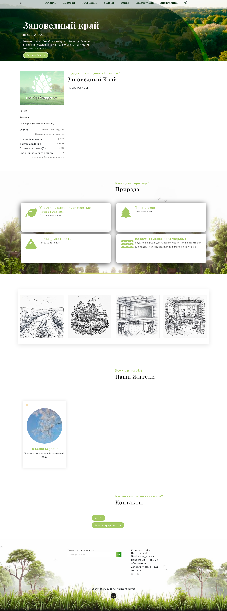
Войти (125, 3)
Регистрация (145, 3)
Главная (50, 3)
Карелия (24, 117)
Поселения (89, 3)
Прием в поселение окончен (49, 134)
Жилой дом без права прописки (48, 157)
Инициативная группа (53, 130)
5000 (61, 148)
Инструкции (169, 3)
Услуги (109, 3)
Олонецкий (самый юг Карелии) (37, 124)
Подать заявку (36, 55)
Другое (60, 139)
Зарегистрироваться (108, 525)
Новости (69, 3)
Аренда (60, 143)
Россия (23, 111)
